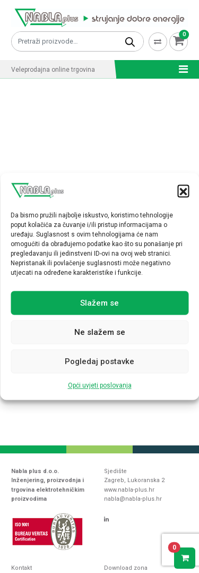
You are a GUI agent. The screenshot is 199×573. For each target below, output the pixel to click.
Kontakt (21, 567)
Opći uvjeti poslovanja (100, 386)
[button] (183, 191)
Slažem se (99, 303)
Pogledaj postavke (99, 361)
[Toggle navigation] (180, 69)
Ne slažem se (99, 332)
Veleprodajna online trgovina (53, 69)
